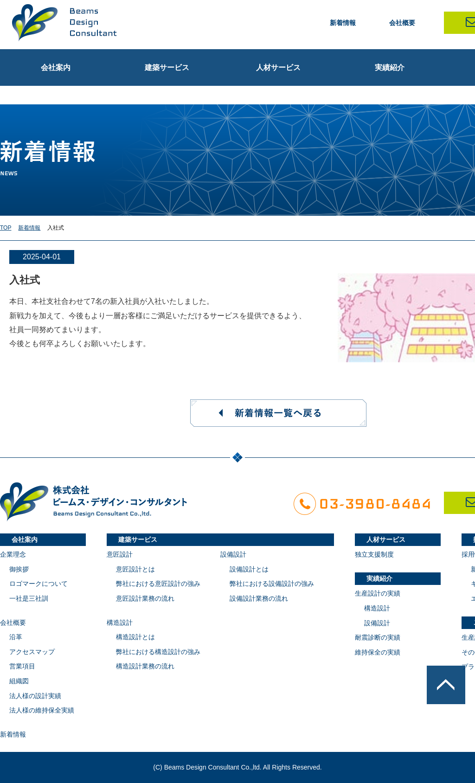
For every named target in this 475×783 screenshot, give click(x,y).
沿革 (15, 637)
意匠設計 (120, 554)
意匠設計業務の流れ (145, 598)
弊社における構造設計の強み (158, 651)
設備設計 (233, 554)
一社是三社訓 (28, 598)
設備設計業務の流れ (259, 598)
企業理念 (13, 554)
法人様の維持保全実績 (41, 710)
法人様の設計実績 (35, 696)
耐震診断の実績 (377, 637)
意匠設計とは (135, 569)
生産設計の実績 (377, 593)
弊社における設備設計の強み (272, 583)
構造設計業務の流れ (145, 666)
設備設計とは (249, 569)
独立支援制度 (374, 554)
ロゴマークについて (38, 583)
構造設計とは (135, 637)
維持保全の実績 (377, 652)
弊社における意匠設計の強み (158, 583)
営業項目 (22, 666)
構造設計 (120, 622)
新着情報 (343, 22)
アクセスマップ (32, 651)
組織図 (19, 681)
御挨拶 (19, 569)
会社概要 (402, 22)
